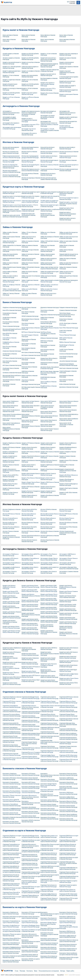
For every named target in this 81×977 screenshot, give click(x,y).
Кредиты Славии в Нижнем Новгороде (67, 456)
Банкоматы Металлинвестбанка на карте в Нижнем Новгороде (50, 914)
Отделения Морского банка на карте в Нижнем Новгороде (68, 840)
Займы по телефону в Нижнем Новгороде (11, 285)
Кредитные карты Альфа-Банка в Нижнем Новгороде (12, 663)
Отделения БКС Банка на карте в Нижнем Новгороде (50, 849)
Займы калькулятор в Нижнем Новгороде (68, 276)
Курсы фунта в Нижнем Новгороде (28, 40)
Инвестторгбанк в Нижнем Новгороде (29, 376)
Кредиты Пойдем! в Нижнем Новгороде (67, 452)
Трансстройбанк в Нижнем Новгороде (48, 382)
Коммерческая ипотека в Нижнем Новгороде (48, 174)
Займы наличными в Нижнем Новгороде (11, 237)
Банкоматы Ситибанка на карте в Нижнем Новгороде (31, 930)
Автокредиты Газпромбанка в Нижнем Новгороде (12, 563)
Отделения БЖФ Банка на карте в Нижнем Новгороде (68, 836)
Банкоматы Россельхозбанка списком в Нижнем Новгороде (11, 791)
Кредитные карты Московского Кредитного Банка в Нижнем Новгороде (12, 678)
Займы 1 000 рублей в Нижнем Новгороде (31, 268)
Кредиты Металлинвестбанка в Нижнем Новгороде (31, 474)
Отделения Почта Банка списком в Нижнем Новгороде (49, 719)
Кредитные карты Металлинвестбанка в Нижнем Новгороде (50, 653)
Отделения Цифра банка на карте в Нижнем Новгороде (49, 894)
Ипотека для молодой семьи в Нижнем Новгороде (49, 161)
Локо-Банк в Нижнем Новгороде (28, 324)
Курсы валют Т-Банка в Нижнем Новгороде (12, 419)
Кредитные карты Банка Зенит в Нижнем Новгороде (31, 680)
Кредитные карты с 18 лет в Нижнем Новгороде (30, 205)
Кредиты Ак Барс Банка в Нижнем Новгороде (10, 493)
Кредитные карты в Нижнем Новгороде (23, 187)
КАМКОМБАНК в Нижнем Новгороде (48, 378)
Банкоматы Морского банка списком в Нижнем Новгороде (68, 802)
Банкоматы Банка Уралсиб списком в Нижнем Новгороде (30, 778)
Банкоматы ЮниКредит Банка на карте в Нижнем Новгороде (31, 926)
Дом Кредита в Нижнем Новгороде (66, 376)
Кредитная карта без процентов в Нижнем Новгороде (50, 197)
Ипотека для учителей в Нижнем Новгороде (29, 161)
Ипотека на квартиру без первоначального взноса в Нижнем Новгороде (11, 166)
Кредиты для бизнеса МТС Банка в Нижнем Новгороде (30, 590)
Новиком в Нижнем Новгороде (12, 351)
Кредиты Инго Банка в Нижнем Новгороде (50, 452)
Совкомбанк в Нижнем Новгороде (9, 338)
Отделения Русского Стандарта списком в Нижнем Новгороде (31, 753)
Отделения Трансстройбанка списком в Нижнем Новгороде (68, 734)
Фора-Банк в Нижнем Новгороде (28, 380)
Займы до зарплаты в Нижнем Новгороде (31, 285)
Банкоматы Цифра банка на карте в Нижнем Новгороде (67, 936)
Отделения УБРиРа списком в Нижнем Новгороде (30, 729)
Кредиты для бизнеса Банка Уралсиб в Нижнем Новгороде (30, 586)
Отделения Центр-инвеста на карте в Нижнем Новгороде (49, 836)
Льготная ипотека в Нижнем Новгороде (30, 174)
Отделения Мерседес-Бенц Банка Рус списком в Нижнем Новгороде (68, 724)
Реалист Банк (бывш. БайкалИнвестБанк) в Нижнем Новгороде (50, 328)
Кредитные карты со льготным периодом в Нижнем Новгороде (12, 205)
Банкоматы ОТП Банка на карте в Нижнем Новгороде (31, 913)
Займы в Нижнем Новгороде (18, 227)
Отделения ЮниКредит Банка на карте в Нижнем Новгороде (30, 836)
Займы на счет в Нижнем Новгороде (48, 233)
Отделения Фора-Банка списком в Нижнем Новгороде (49, 732)
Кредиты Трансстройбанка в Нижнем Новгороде (67, 443)
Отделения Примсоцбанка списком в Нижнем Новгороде (30, 757)
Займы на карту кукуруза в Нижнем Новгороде (49, 259)
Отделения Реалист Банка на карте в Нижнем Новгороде (49, 899)
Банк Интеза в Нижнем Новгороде (28, 359)
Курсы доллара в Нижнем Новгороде (10, 35)
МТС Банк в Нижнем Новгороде (12, 365)
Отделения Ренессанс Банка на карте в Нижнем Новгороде (50, 862)
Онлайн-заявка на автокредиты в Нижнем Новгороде (66, 127)
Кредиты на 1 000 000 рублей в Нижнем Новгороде (12, 67)
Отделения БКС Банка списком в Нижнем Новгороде (50, 710)
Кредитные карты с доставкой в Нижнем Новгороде (31, 210)
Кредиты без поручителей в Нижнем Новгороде (30, 76)
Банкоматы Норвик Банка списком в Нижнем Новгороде (68, 810)
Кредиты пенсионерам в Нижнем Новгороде (66, 63)
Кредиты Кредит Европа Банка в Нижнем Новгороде (31, 483)
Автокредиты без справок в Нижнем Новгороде (11, 123)
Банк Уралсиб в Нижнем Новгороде (10, 361)
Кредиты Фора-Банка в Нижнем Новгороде (50, 470)
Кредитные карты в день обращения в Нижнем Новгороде (66, 193)
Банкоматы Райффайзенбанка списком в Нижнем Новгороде (12, 809)
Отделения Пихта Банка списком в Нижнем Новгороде (68, 751)
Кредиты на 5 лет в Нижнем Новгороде (30, 80)
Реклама (22, 971)
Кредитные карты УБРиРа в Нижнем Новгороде (49, 648)
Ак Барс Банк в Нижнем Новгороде (10, 354)
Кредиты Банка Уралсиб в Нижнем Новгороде (29, 448)
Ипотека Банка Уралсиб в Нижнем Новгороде (29, 527)
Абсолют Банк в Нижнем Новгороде (29, 308)
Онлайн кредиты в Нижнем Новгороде (11, 54)
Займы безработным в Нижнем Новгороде (12, 268)
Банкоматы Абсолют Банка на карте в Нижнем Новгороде (31, 951)
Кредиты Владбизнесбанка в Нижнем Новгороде (68, 448)
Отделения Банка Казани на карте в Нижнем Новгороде (67, 845)
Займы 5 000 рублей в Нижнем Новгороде (50, 241)
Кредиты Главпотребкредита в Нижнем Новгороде (68, 484)
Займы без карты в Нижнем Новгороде (67, 259)
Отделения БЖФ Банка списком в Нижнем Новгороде (68, 697)
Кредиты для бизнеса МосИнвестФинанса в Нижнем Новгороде (68, 633)
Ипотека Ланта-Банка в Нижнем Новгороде (66, 510)
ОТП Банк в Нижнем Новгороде (12, 358)
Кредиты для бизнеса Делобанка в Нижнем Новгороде (65, 628)
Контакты (30, 971)
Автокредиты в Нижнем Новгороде (21, 106)
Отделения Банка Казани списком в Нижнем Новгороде (68, 706)
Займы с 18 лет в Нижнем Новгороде (29, 233)
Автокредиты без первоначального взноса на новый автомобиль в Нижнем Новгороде (49, 124)
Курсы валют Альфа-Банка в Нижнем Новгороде (11, 410)
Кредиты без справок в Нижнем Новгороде (68, 67)
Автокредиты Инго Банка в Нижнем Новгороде (49, 572)
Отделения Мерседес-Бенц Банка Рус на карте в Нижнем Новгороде (68, 863)
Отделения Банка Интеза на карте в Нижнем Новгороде (49, 853)
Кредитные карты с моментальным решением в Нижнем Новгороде (67, 214)
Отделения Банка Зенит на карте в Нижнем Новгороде (30, 864)
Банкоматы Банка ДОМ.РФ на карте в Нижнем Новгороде (12, 939)
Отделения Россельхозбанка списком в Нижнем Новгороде (11, 715)
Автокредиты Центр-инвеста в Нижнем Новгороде (50, 568)
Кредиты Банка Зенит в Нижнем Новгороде (28, 465)
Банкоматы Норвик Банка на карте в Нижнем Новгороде (68, 949)
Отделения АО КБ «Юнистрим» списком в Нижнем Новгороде (68, 756)
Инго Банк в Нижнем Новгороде (31, 352)
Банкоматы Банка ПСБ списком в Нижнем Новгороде (68, 819)
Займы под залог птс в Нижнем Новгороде (31, 276)
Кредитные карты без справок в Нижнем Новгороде (31, 197)
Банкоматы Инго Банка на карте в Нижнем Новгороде (49, 948)
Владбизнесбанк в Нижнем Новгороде (49, 386)
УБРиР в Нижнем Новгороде (30, 316)
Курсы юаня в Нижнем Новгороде (28, 35)
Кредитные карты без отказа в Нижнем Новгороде (12, 201)
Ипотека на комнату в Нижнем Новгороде (50, 165)
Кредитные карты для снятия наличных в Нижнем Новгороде (12, 216)
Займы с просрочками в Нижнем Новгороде (48, 255)
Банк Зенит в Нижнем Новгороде (28, 312)
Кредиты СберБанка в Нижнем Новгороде (12, 443)
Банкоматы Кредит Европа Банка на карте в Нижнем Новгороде (49, 924)
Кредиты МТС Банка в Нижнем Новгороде (31, 452)
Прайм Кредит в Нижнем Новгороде (66, 345)
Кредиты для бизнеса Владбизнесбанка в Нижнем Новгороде (67, 587)
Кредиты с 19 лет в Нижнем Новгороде (11, 76)
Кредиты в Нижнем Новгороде (19, 48)
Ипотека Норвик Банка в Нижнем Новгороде (66, 519)
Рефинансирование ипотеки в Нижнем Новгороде (68, 156)
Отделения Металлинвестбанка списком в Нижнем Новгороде (31, 734)
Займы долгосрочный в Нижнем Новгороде (29, 259)
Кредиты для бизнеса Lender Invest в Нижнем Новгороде (67, 605)
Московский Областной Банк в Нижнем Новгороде (12, 376)
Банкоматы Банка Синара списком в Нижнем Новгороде (49, 805)
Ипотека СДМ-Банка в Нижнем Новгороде (50, 536)
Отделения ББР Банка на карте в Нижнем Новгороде (31, 887)
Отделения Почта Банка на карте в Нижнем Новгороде (49, 858)
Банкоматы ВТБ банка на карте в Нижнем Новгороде (12, 917)
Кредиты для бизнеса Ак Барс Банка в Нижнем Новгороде (11, 631)
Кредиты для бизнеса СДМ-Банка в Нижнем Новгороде (49, 586)
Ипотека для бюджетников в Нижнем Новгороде (30, 148)
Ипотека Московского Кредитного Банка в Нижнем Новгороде (11, 537)
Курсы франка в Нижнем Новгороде (48, 35)
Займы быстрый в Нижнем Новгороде (29, 272)
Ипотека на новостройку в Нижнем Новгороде (67, 148)
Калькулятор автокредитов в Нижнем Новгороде (68, 122)
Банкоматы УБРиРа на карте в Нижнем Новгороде (31, 959)
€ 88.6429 (72, 3)
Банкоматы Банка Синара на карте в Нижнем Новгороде (49, 943)
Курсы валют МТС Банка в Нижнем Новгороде (29, 410)
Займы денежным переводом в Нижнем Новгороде (68, 281)
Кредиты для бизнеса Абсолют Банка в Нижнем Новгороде (31, 600)
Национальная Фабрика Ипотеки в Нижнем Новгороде (68, 364)
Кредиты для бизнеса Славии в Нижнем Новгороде (68, 592)
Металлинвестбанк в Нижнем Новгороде (30, 319)
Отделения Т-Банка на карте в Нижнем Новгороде (11, 858)
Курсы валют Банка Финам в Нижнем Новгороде (68, 410)
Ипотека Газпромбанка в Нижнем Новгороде (10, 519)
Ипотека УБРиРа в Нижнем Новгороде (49, 510)
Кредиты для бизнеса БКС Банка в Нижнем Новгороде (30, 628)
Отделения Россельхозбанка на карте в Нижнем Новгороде (12, 853)
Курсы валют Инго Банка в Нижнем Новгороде (48, 412)
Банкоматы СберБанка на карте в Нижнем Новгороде (11, 913)
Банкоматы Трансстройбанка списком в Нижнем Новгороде (68, 815)
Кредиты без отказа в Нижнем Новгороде (50, 93)
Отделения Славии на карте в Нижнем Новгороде (68, 885)
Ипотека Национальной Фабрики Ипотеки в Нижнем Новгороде (67, 533)
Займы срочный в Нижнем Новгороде (29, 289)
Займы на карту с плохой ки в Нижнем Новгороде (49, 285)
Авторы (62, 971)
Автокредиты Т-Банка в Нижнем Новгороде (10, 572)
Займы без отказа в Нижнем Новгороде (30, 263)
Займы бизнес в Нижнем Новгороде (66, 246)
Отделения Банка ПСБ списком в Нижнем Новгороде (68, 760)
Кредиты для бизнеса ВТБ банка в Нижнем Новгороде (11, 592)
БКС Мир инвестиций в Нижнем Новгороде (31, 388)
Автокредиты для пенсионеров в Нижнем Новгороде (12, 128)
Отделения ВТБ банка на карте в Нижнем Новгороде (12, 840)
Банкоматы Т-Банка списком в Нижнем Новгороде (12, 796)
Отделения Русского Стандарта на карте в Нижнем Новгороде (31, 891)
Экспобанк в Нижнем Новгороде (9, 385)
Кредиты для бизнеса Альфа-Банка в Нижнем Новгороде (11, 602)
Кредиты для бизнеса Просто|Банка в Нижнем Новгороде (68, 622)
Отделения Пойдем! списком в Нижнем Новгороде (68, 742)
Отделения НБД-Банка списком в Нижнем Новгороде (50, 751)
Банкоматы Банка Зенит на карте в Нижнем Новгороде (30, 955)
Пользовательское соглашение (49, 971)
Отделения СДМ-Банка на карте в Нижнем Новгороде (50, 867)
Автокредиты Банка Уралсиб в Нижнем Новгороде (31, 563)
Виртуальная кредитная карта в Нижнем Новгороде (50, 205)
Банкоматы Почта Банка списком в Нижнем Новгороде (49, 818)
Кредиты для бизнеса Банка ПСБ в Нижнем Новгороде (67, 596)
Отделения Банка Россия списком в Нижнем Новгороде (11, 737)
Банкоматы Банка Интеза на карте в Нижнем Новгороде (49, 952)
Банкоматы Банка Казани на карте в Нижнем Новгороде (68, 945)
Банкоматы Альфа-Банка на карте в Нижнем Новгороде (11, 926)
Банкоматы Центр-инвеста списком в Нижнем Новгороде (49, 800)
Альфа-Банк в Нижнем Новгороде (9, 318)
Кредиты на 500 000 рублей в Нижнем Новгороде (30, 54)
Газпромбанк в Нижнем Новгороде (10, 314)
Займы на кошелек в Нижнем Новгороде (30, 241)
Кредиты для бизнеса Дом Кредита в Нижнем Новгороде (68, 618)
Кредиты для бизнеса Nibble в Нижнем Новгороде (68, 600)
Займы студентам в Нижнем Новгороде (30, 281)
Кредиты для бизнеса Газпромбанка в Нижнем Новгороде (10, 597)
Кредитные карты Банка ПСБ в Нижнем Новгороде (68, 683)
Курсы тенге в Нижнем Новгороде (47, 40)
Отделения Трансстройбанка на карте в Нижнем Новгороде (68, 872)
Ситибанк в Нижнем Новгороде (12, 372)
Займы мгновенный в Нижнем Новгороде (11, 259)
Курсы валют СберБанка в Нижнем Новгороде (10, 402)
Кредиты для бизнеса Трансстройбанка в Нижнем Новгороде (49, 632)
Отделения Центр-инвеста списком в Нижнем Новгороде (49, 697)
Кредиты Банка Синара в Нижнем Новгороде (48, 448)
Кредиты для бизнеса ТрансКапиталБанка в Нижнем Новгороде (31, 596)
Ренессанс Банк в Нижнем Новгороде (29, 367)
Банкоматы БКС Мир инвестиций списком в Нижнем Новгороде (68, 788)
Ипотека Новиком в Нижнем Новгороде (30, 523)
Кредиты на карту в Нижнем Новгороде (67, 58)
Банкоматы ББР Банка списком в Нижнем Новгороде (50, 790)
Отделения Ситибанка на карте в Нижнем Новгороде (31, 840)
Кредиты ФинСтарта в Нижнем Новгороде (68, 489)
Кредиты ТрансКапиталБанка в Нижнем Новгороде (31, 456)
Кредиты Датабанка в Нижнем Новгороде (50, 496)
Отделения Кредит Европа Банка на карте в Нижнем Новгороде (29, 882)
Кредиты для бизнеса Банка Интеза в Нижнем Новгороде (30, 633)
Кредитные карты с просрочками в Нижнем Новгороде (48, 215)
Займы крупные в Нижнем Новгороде (48, 276)
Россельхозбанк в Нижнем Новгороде (11, 322)
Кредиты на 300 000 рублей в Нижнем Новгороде (30, 58)
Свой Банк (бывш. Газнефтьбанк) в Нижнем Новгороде (48, 333)
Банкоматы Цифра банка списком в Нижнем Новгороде (68, 797)
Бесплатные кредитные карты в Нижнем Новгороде (68, 198)
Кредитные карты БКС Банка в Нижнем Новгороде (68, 652)
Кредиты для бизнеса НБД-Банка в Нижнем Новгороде (49, 599)
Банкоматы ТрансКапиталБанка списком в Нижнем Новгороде (31, 803)
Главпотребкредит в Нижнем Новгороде (68, 371)
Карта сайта (70, 971)
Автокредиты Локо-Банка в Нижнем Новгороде (49, 554)
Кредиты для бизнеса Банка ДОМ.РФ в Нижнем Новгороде (12, 617)
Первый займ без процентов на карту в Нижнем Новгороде (68, 255)
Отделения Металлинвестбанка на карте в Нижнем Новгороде (31, 872)
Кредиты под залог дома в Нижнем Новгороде (29, 93)
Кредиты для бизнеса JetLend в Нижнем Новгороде (68, 614)
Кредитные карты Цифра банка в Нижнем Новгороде (68, 674)
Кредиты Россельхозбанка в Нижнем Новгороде (11, 461)
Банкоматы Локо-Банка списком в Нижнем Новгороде (49, 780)
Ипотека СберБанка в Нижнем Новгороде (12, 510)
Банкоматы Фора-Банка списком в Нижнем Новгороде (68, 783)
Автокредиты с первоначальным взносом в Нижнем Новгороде (11, 113)
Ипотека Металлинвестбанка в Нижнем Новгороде (50, 514)
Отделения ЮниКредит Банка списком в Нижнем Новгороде (30, 697)
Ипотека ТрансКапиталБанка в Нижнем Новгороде (31, 536)
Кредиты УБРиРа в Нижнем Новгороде (30, 470)
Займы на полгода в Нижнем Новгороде (30, 250)
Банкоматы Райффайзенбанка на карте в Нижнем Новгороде (12, 948)
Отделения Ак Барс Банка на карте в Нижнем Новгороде (11, 884)
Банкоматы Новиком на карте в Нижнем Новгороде (12, 956)
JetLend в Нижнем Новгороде (68, 361)
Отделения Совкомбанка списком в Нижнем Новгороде (11, 728)
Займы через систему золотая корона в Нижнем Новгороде (49, 268)
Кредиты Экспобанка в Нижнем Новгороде (31, 461)
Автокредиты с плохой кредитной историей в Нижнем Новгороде (50, 130)
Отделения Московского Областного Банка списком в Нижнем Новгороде (30, 707)
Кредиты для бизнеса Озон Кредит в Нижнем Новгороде (67, 609)
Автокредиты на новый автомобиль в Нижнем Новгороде (47, 117)
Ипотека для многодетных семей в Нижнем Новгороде (49, 178)
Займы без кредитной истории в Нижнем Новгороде (50, 272)
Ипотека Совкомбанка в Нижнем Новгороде (29, 514)
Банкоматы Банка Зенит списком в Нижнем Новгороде (30, 816)
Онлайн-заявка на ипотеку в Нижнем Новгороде (49, 156)
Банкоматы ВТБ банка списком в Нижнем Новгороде (12, 778)
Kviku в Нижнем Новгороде (67, 384)
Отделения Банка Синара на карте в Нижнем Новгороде (49, 840)
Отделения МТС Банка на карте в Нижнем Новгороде (12, 897)
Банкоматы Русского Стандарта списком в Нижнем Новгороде (49, 795)
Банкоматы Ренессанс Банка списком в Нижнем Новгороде (68, 774)
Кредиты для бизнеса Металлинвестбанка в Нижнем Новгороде (31, 615)
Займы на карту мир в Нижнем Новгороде (68, 241)
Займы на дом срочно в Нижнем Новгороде (66, 272)
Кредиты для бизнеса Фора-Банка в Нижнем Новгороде (49, 590)
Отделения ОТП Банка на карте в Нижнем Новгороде (12, 888)
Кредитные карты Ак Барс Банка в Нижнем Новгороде (30, 663)
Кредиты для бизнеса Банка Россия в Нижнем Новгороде (11, 627)
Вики (35, 971)
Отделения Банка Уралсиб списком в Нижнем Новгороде (11, 754)
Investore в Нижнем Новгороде (68, 354)
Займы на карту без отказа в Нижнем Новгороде (49, 289)
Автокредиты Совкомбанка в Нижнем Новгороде (30, 559)
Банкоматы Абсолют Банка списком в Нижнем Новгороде (30, 812)
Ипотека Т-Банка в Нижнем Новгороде (11, 532)
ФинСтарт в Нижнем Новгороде (68, 368)
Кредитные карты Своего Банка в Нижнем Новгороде (68, 679)
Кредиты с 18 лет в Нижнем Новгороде (49, 54)
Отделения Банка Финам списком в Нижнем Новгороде (68, 710)
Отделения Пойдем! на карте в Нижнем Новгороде (68, 881)
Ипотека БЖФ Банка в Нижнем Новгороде (68, 514)
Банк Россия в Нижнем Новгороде (9, 347)
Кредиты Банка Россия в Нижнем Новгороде (10, 484)
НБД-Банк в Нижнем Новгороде (50, 315)
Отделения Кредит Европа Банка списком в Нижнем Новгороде (29, 743)
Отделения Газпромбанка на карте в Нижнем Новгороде (11, 845)
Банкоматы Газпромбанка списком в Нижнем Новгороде (11, 783)
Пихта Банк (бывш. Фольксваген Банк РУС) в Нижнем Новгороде (67, 314)
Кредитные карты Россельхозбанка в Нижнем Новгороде (11, 668)
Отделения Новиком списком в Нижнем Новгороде (12, 741)
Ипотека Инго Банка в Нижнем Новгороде (50, 532)
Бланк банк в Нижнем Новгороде (65, 319)
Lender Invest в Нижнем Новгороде (66, 350)
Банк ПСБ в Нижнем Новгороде (68, 328)
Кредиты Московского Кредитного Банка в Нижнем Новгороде (11, 471)
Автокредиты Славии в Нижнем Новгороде (68, 572)
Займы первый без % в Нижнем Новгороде (12, 246)
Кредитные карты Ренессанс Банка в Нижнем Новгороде (67, 657)
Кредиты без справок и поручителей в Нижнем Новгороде (47, 84)
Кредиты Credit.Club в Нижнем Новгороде (68, 493)
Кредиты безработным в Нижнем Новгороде (10, 84)
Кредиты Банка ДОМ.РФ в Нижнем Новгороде (10, 475)
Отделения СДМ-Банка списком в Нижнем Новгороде (50, 728)
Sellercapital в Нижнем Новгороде (65, 338)
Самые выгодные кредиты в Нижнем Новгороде (30, 67)
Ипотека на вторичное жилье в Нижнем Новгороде (50, 152)
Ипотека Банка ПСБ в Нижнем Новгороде (68, 527)
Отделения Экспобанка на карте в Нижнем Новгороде (30, 855)
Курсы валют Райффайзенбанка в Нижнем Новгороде (11, 429)
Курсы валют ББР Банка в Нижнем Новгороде (48, 402)
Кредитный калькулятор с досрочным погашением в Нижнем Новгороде (48, 59)
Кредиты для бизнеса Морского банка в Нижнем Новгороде (50, 612)
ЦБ (68, 2)
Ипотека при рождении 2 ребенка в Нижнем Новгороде (11, 171)
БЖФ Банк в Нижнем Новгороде (47, 341)
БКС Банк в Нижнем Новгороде (31, 355)
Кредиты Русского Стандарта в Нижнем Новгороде (31, 491)
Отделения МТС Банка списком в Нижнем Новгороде (12, 758)
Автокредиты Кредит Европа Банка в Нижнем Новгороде (49, 559)
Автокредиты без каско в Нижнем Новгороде (29, 134)
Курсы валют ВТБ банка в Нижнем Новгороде (10, 406)
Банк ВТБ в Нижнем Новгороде (12, 310)
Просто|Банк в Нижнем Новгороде (66, 380)
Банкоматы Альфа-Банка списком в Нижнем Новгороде (11, 787)
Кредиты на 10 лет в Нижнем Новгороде (11, 98)
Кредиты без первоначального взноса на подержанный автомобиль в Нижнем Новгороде (31, 114)
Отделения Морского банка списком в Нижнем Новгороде (68, 702)
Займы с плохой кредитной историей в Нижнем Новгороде (12, 289)
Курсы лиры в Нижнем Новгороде (66, 35)
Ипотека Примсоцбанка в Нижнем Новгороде (48, 519)
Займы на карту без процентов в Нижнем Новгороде (68, 233)
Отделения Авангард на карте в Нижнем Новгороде (50, 875)
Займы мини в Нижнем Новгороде (66, 250)
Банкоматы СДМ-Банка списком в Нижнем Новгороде (68, 778)
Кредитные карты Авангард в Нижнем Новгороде (68, 670)
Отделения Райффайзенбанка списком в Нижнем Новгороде (11, 732)
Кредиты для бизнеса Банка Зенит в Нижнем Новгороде (30, 605)
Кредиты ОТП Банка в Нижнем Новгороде (31, 443)
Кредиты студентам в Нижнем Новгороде (11, 80)
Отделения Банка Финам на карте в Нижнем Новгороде (67, 849)
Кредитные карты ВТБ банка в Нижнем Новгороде (12, 652)
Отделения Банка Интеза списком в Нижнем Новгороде (49, 715)
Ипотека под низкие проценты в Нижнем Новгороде (68, 165)
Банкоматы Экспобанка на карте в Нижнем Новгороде (30, 946)
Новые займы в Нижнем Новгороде (10, 272)
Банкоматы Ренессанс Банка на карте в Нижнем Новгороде (68, 913)
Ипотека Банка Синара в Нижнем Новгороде (48, 527)
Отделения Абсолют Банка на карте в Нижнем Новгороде (30, 859)
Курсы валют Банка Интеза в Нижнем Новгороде (49, 416)
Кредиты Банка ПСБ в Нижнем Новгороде (68, 461)
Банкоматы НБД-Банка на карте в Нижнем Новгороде (67, 932)
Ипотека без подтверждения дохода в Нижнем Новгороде (30, 156)
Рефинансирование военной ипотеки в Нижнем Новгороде (11, 156)
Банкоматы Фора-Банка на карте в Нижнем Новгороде (67, 921)
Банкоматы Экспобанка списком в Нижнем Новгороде (30, 808)
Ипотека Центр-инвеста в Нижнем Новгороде (48, 523)
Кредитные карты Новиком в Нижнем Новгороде (30, 658)
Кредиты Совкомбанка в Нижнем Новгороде (10, 480)
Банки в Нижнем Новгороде (17, 302)
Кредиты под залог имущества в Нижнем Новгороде (50, 70)
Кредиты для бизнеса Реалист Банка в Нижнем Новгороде (49, 603)
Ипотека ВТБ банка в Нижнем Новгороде (11, 514)
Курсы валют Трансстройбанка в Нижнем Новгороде (68, 419)
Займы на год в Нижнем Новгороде (48, 246)
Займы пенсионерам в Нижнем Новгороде (12, 250)
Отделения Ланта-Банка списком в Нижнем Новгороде (49, 747)
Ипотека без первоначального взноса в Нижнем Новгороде (31, 169)
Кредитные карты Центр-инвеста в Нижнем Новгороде (49, 676)
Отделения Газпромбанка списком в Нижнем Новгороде (11, 706)
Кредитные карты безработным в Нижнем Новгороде (50, 192)
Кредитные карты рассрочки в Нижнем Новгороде (12, 192)
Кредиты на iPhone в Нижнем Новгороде (30, 98)
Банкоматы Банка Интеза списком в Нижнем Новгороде (49, 813)
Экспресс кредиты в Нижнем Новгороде (11, 58)
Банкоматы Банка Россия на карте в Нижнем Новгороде (11, 952)
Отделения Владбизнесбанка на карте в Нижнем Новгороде (68, 877)
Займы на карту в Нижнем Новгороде (10, 263)
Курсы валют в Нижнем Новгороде (21, 30)
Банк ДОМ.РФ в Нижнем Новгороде (10, 334)
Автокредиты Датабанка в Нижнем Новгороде (67, 563)
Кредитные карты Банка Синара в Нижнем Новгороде (49, 680)
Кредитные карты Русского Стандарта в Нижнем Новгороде (49, 665)
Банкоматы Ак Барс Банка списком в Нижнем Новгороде (11, 822)
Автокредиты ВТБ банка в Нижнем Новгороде (10, 559)
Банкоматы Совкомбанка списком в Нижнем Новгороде (11, 804)
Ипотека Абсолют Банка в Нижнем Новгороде (29, 540)
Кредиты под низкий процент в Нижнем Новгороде (12, 63)
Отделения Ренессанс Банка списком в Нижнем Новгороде (49, 723)
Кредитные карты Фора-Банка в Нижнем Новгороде (68, 666)
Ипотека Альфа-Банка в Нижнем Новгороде (10, 523)
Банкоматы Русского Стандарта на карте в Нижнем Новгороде (49, 934)
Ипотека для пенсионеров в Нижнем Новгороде (11, 148)
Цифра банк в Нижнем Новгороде (47, 318)
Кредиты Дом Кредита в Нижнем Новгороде (66, 480)
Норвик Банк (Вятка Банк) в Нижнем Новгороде (49, 359)
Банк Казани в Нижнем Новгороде (47, 350)
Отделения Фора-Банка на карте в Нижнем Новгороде (49, 871)
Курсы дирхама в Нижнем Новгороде (67, 40)
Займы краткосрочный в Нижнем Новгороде (48, 263)
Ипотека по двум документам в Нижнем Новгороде (68, 169)
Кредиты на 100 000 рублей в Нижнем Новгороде (30, 84)
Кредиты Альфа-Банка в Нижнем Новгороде (10, 456)
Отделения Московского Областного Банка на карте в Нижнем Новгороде (30, 846)
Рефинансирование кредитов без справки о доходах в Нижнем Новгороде (49, 65)
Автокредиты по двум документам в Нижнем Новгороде (9, 118)
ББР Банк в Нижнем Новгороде (31, 332)
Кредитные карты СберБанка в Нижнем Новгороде (12, 648)
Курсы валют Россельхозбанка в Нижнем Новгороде (12, 415)
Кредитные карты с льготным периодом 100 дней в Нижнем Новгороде (68, 203)
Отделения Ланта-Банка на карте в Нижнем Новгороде (49, 885)
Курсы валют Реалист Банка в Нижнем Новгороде (49, 429)
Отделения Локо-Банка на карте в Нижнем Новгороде (31, 877)
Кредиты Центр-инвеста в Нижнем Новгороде (48, 443)
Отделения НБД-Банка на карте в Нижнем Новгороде (50, 890)
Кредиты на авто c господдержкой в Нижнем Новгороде (29, 120)
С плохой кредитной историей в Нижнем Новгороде (68, 77)
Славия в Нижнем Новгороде (68, 310)
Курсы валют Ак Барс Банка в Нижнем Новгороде (30, 402)
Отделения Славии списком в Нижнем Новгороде (68, 747)
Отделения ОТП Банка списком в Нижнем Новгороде (12, 750)
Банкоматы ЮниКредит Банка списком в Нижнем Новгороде (31, 787)
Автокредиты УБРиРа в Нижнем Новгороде (29, 572)
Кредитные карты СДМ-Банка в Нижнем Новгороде (68, 661)
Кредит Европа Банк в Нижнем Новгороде (31, 328)
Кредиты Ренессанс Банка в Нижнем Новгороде (49, 461)
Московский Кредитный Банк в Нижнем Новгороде (12, 330)
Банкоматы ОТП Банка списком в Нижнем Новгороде (30, 774)
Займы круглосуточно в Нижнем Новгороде (29, 237)
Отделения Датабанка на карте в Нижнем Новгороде (68, 858)
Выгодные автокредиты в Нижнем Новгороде (48, 112)
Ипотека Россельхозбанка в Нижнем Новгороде (11, 527)
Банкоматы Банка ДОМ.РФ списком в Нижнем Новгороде (11, 800)
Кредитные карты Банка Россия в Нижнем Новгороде (30, 654)
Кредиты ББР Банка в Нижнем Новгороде (31, 487)
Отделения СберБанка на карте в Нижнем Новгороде (12, 836)
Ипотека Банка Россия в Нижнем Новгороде (29, 519)
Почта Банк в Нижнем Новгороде (28, 363)
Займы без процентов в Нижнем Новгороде (10, 241)
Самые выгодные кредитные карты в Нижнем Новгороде (30, 201)
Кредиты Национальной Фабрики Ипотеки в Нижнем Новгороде (67, 471)
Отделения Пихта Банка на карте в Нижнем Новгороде (67, 890)
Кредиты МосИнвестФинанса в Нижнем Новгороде (68, 475)
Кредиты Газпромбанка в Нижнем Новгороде (10, 452)
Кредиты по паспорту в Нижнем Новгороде (12, 89)
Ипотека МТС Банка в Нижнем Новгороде (30, 532)
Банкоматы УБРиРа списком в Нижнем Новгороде (31, 821)
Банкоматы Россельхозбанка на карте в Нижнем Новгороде (11, 930)
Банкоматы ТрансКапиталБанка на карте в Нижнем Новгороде (31, 941)
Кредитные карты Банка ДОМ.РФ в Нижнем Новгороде (12, 683)
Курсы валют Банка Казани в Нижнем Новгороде (68, 406)
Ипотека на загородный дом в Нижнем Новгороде (30, 165)
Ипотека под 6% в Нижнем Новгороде (29, 152)
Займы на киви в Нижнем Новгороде (29, 294)
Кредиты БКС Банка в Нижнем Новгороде (50, 456)
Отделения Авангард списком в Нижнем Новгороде (50, 737)
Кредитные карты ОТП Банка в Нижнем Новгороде (31, 667)
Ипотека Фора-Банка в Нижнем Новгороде (50, 540)
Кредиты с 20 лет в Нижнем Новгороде (30, 89)
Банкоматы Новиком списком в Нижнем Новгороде (12, 818)
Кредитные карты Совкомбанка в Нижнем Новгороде (29, 649)
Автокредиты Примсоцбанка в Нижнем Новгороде (50, 563)
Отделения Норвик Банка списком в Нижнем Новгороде (68, 715)
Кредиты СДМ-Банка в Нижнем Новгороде (50, 465)
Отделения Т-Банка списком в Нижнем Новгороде (11, 719)
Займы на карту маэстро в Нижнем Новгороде (48, 294)
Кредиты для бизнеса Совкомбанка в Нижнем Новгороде (10, 622)
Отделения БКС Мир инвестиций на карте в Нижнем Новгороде (50, 881)
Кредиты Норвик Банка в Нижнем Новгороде (48, 491)
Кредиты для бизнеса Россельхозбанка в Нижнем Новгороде (11, 607)
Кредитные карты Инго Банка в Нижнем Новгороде (68, 648)
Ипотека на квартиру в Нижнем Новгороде (31, 178)
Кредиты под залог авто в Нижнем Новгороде (48, 74)
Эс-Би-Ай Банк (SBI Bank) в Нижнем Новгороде (48, 322)
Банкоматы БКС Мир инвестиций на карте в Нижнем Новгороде (68, 927)
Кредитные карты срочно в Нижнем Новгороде (67, 219)
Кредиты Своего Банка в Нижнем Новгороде (48, 478)
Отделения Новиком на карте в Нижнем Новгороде (12, 880)
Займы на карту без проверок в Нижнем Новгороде (68, 263)
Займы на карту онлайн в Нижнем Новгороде (10, 276)
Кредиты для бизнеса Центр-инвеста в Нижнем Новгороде (30, 620)
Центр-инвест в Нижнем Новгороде (29, 344)
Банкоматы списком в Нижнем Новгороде (25, 768)
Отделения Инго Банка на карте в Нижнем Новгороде (50, 845)
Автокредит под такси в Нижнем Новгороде (29, 129)
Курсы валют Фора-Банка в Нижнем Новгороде (49, 421)
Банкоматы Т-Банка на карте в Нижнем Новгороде (12, 935)
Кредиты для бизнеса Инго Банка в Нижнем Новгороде (30, 624)
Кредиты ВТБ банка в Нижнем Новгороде (11, 448)
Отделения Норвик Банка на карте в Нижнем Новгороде (67, 853)
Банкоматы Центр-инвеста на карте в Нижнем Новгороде (49, 939)
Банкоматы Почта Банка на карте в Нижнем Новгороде (49, 957)
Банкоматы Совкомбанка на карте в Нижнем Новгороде (11, 943)
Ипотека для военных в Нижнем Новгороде (68, 152)
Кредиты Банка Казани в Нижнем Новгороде (48, 487)
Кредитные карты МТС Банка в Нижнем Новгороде (31, 676)
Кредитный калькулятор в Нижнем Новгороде (67, 82)
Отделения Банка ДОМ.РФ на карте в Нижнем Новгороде (11, 862)
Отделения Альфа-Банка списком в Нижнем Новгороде (11, 710)
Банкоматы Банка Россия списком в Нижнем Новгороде (11, 813)
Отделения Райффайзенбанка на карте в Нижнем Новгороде (11, 871)
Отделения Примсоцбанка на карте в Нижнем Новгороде (30, 896)
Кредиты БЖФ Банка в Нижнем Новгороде (50, 483)
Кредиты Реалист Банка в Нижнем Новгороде (48, 474)
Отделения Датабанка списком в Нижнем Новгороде (68, 719)
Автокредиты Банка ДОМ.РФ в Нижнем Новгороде (31, 554)
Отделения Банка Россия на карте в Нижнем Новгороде (11, 875)
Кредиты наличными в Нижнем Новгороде (68, 95)
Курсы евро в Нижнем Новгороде (9, 40)
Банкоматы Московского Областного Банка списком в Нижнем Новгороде (30, 797)
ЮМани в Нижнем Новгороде (49, 338)
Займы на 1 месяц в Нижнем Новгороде (11, 294)
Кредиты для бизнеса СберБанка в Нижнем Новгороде (9, 587)
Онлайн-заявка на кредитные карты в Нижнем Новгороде (49, 201)
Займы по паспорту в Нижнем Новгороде (30, 255)
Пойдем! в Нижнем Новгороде (68, 307)
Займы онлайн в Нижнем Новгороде (10, 233)
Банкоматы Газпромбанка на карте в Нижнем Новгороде (11, 921)
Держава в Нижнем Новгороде (50, 307)
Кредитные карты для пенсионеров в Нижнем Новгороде (28, 215)
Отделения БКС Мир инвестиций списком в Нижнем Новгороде (50, 742)
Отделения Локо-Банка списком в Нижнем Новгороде (30, 738)
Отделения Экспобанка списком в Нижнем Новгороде (30, 716)
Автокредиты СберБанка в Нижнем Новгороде (11, 554)
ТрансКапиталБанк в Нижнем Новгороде (11, 380)
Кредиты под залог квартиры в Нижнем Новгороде (68, 54)
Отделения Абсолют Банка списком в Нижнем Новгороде (30, 721)
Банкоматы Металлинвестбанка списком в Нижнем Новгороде (50, 775)
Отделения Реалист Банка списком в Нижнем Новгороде (49, 760)
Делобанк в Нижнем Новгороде (68, 387)
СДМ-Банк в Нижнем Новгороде (28, 372)
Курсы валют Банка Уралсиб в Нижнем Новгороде (31, 406)
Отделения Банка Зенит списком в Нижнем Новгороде (30, 725)
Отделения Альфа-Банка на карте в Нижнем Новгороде (11, 849)
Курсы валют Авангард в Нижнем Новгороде (48, 425)
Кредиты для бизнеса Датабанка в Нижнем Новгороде (47, 626)
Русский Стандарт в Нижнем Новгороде (30, 335)
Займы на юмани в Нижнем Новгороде (30, 246)
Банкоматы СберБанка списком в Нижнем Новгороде (11, 774)
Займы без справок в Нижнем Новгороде (68, 268)
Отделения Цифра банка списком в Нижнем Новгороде (49, 756)
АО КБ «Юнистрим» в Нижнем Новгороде (68, 324)
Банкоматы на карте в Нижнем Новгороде (25, 907)
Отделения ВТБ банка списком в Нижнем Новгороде (12, 702)
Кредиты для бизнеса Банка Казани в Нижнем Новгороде (49, 616)
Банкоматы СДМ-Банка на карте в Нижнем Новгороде (67, 917)
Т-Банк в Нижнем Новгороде (11, 326)
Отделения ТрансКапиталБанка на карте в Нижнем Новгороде (31, 851)
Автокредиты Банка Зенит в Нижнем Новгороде (30, 568)
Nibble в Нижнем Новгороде (67, 342)
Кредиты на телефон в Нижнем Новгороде (31, 71)
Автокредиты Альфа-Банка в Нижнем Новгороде (11, 568)
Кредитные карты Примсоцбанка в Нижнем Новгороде (48, 671)
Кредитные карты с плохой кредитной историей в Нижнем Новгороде (12, 211)
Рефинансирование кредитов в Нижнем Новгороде (68, 90)
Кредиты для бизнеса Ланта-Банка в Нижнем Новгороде (49, 595)
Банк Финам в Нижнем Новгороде (47, 354)
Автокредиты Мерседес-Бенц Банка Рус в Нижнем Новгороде (68, 568)
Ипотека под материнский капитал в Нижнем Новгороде (11, 175)
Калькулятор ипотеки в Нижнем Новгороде (47, 148)
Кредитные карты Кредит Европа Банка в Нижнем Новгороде (48, 659)
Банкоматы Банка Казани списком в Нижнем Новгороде (68, 806)
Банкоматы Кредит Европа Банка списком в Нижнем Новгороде (49, 785)
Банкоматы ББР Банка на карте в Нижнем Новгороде (50, 929)
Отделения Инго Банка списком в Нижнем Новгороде (50, 706)
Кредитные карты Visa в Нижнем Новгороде (66, 208)
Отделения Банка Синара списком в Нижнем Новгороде (49, 702)
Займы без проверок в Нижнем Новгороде (50, 237)
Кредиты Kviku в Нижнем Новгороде (66, 465)
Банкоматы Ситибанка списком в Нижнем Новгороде (30, 791)
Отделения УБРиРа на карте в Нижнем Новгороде (30, 868)
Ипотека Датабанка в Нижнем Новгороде (68, 523)
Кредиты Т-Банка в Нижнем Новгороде (11, 465)
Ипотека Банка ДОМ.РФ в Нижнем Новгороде (29, 510)
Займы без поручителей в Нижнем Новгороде (10, 255)
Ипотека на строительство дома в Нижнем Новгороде (11, 152)
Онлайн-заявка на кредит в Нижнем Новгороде (67, 86)
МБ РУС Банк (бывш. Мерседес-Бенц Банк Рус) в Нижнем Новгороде (50, 373)
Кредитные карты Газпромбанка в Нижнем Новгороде (10, 658)
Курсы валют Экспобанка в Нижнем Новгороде (30, 421)
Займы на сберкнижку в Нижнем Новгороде (48, 250)
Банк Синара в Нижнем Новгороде (28, 348)
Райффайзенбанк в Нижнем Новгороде (11, 343)
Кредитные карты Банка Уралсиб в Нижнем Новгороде (30, 672)
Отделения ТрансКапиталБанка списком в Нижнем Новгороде (31, 712)
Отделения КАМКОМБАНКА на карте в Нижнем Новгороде (68, 868)
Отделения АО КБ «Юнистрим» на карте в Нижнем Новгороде (68, 894)
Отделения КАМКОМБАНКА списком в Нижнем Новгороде (68, 729)
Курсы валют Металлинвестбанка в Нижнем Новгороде (31, 426)
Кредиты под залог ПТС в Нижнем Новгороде (48, 89)
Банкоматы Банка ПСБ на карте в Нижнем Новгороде (68, 958)
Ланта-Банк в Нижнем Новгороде (47, 311)
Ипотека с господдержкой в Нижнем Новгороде (11, 161)
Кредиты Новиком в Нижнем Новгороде (11, 489)
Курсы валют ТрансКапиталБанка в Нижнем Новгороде (31, 416)
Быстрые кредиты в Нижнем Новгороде (49, 79)
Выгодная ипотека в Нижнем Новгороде (68, 161)
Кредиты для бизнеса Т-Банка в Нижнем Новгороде (12, 612)
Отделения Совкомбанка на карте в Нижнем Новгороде (11, 867)
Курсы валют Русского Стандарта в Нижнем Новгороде (47, 407)
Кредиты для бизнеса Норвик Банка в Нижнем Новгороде (49, 621)
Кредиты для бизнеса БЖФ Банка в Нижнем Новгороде (49, 608)
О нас (16, 971)
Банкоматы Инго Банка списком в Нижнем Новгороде (49, 809)
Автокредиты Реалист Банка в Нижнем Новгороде (68, 559)
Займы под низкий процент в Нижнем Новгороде (11, 281)
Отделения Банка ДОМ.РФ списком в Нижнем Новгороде (11, 723)
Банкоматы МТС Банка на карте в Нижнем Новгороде (30, 921)
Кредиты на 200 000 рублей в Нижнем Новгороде (11, 93)
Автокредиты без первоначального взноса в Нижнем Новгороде (67, 113)
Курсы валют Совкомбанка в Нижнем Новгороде (11, 423)
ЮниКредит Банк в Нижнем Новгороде (11, 369)
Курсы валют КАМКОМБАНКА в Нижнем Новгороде (68, 415)
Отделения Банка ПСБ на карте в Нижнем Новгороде (68, 899)
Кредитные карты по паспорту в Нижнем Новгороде (12, 197)
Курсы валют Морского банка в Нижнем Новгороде (68, 402)
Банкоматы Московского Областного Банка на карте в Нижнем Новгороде (30, 935)
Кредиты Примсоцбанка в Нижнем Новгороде (29, 496)
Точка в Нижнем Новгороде (67, 335)
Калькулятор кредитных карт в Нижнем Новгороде (31, 192)
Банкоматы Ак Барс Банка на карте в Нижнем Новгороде (11, 961)
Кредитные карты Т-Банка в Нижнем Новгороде (11, 673)
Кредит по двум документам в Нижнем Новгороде (11, 71)
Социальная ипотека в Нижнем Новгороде (50, 169)
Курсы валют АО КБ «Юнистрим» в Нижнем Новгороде (66, 424)
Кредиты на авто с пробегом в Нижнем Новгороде (68, 118)
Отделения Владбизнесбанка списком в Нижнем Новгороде (68, 738)
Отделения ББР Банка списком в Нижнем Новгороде (31, 748)
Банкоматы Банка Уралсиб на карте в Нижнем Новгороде (30, 917)
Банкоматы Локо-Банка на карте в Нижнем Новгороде (49, 919)
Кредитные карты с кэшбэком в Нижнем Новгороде (50, 210)
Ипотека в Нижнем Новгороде (18, 142)
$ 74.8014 (72, 2)
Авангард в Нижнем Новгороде (31, 384)
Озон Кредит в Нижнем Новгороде (66, 357)
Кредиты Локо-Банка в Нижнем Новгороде (31, 478)
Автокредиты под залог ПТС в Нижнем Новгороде (30, 125)
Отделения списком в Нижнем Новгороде (24, 692)
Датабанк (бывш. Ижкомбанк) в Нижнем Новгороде (50, 367)
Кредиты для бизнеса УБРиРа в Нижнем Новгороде (31, 609)
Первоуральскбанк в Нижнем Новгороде (49, 363)
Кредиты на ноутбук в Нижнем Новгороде (31, 63)
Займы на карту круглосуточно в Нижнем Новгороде (68, 237)
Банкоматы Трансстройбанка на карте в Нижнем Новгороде (68, 953)
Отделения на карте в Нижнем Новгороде (24, 830)
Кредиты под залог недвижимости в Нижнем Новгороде (66, 72)
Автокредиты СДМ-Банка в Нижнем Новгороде (67, 554)
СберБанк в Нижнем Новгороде (12, 307)
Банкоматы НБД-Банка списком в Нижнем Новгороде (68, 793)
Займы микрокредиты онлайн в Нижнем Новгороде (50, 281)
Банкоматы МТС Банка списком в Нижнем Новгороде (30, 783)
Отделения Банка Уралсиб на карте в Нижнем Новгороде (11, 893)
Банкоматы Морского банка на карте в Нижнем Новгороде (68, 940)
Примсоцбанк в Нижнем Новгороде (29, 340)
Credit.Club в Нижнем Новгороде (65, 331)
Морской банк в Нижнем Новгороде (48, 346)
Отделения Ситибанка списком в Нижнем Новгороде (31, 702)
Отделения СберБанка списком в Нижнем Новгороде (12, 697)
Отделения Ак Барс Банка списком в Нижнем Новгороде (11, 745)
